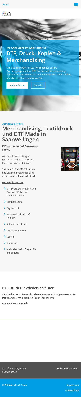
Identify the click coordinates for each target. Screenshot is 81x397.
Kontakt (38, 85)
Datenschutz (72, 390)
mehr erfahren (17, 85)
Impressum (73, 385)
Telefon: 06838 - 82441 (67, 368)
